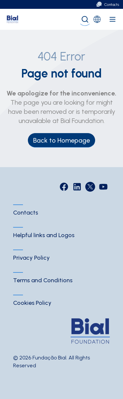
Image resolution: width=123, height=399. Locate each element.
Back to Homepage (61, 140)
